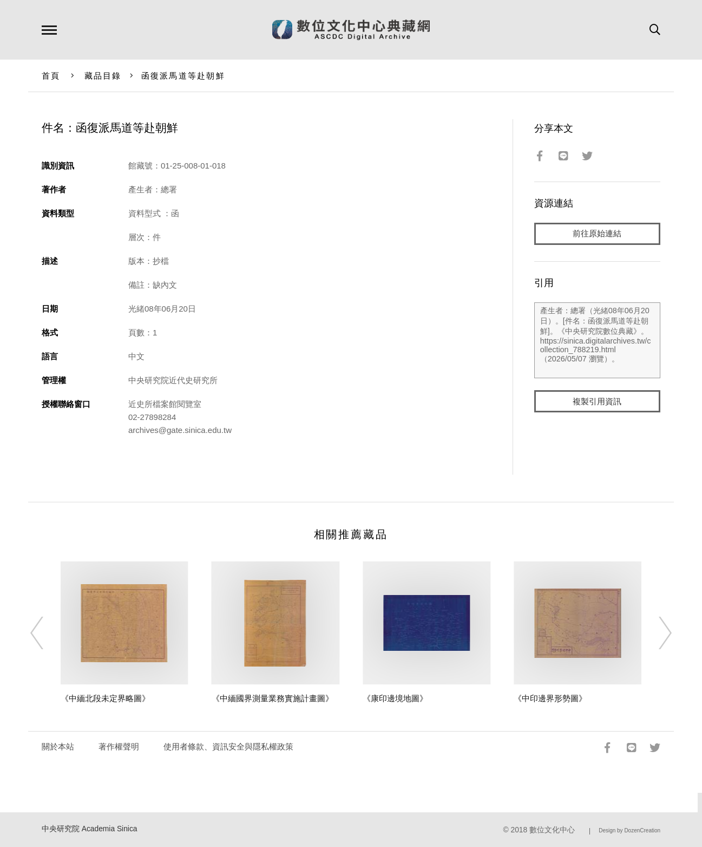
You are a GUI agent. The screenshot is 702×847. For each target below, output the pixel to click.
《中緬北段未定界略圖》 (105, 698)
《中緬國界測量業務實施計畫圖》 (272, 698)
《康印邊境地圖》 (395, 698)
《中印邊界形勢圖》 (550, 698)
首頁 (51, 75)
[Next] (655, 633)
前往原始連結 (597, 233)
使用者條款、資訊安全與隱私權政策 (228, 746)
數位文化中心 (552, 830)
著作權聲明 (119, 746)
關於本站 (58, 746)
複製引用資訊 (597, 401)
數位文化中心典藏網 (351, 30)
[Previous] (46, 633)
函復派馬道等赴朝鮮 (183, 75)
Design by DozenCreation (629, 830)
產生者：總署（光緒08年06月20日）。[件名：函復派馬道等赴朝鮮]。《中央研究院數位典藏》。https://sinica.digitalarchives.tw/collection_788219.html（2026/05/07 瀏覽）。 (597, 341)
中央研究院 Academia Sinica (89, 829)
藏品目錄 (103, 75)
